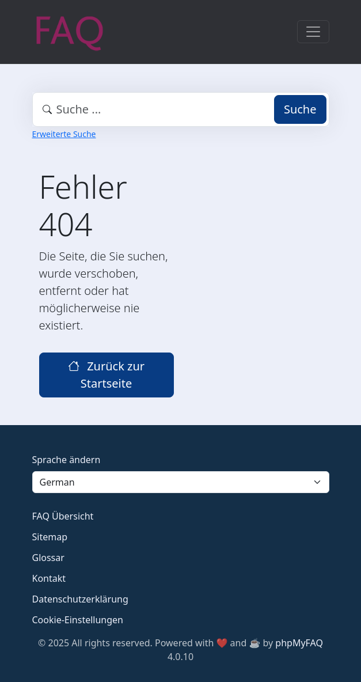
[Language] (180, 482)
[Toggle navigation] (313, 31)
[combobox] (180, 109)
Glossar (48, 557)
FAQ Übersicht (63, 516)
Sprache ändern (66, 459)
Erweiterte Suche (64, 133)
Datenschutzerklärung (80, 599)
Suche (300, 109)
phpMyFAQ (299, 642)
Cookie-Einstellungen (77, 619)
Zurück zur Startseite (106, 374)
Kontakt (49, 578)
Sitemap (50, 537)
